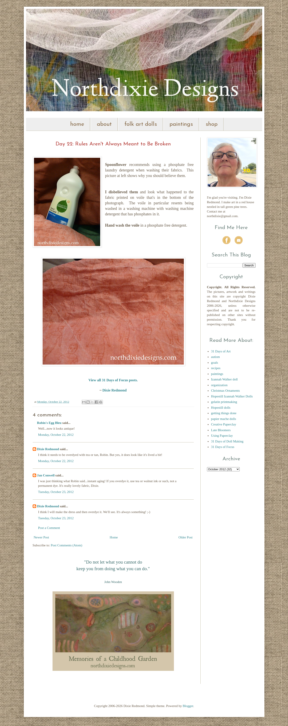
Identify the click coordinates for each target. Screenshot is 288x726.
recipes (215, 368)
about (104, 124)
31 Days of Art (221, 351)
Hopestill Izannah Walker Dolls (232, 396)
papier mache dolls (223, 419)
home (77, 124)
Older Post (186, 537)
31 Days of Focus (222, 447)
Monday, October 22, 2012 (56, 434)
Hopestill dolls (220, 407)
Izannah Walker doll (224, 379)
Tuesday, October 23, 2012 (56, 492)
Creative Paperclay (223, 424)
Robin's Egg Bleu (49, 423)
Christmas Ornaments (225, 390)
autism (215, 357)
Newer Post (41, 537)
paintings (181, 124)
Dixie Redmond (114, 390)
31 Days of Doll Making (227, 441)
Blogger (188, 706)
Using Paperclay (222, 435)
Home (114, 537)
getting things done (223, 413)
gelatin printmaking (224, 402)
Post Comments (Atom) (66, 545)
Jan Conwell (46, 475)
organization (219, 385)
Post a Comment (49, 528)
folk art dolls (140, 124)
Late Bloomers (221, 430)
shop (212, 124)
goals (214, 362)
